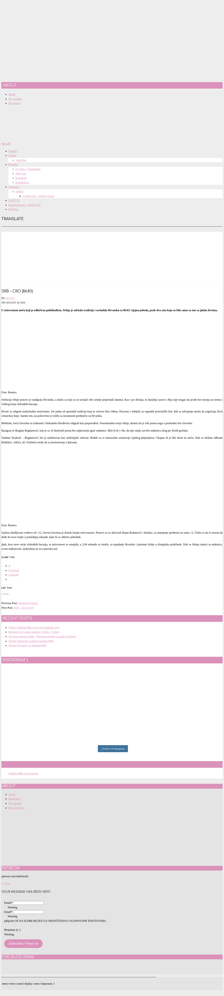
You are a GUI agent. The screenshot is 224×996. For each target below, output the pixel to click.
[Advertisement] (112, 256)
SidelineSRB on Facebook (30, 764)
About (11, 794)
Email (8, 902)
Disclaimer (14, 798)
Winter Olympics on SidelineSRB (27, 645)
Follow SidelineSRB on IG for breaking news (33, 627)
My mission (15, 803)
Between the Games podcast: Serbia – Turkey (33, 631)
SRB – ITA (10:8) (24, 607)
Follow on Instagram (113, 748)
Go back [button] (6, 883)
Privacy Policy (16, 807)
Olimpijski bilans (28, 603)
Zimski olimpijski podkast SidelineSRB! (31, 641)
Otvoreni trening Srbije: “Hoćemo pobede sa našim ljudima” (42, 636)
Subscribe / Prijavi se (23, 943)
